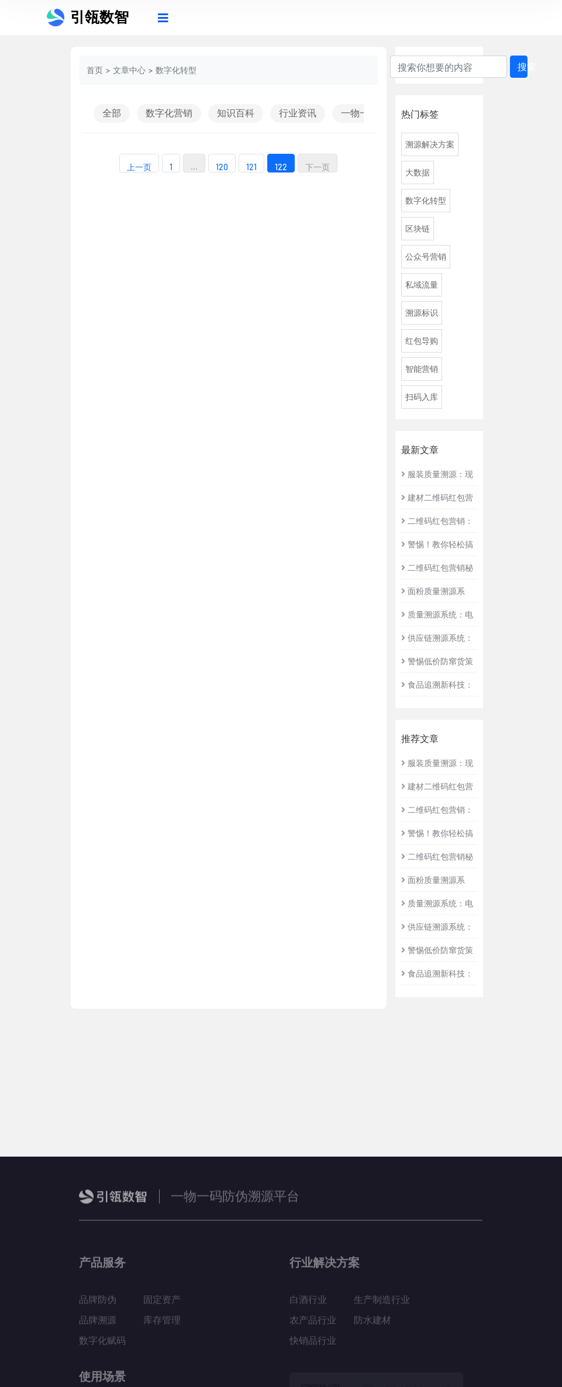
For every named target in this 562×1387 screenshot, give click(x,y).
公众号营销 (425, 256)
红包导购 (421, 341)
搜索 (522, 66)
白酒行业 (308, 1303)
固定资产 (162, 1303)
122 (281, 167)
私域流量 (421, 284)
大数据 (417, 172)
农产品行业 (312, 1324)
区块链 (417, 228)
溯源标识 (421, 313)
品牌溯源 (97, 1324)
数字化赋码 (102, 1344)
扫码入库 (421, 397)
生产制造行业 (382, 1303)
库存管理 (162, 1324)
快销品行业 (312, 1344)
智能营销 (421, 369)
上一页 (139, 167)
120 (222, 167)
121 (251, 167)
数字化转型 (425, 200)
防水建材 (372, 1324)
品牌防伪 (97, 1303)
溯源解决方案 (429, 144)
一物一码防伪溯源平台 (235, 1199)
